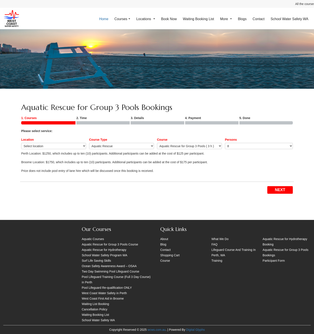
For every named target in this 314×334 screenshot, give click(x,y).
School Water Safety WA (289, 19)
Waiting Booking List (198, 19)
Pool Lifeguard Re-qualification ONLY (107, 287)
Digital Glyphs (195, 329)
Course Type (98, 139)
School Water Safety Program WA (104, 255)
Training (216, 260)
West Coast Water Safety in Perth (104, 293)
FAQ (214, 244)
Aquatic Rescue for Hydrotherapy (104, 250)
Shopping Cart (170, 255)
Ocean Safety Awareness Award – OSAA (109, 266)
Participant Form (274, 260)
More (226, 19)
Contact (258, 19)
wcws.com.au (156, 329)
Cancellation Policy (94, 309)
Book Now (169, 19)
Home (103, 19)
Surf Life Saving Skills (96, 260)
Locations (145, 19)
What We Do (220, 239)
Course (162, 139)
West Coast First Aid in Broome (103, 298)
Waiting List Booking (95, 304)
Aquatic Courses (93, 239)
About (164, 239)
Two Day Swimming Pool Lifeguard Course (110, 271)
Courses (122, 19)
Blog (163, 244)
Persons (231, 139)
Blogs (242, 19)
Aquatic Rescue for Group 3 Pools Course (110, 244)
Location (27, 139)
